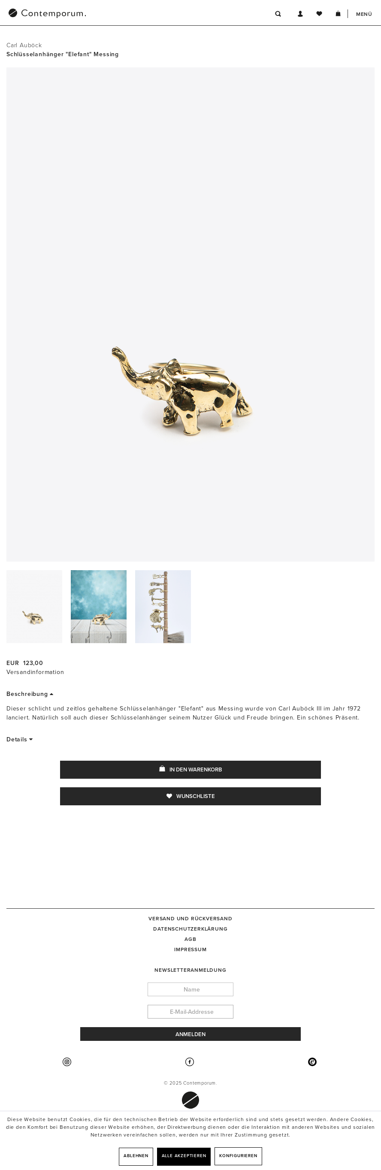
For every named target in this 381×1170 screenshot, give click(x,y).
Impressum (190, 949)
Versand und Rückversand (190, 919)
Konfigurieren (238, 1155)
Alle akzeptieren (184, 1155)
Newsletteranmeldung (190, 970)
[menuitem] (91, 14)
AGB (190, 939)
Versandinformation (35, 672)
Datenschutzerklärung (190, 929)
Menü (364, 14)
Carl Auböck (24, 45)
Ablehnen (136, 1155)
